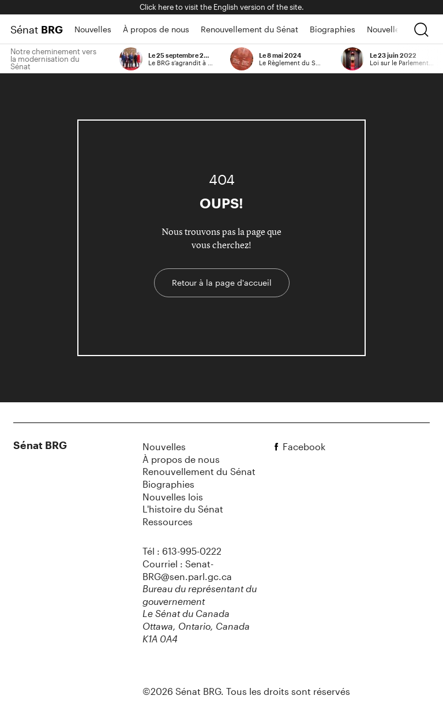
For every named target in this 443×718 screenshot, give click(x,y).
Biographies (332, 29)
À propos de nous (156, 29)
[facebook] (278, 446)
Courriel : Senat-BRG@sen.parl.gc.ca (187, 570)
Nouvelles (92, 29)
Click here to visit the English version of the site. (222, 7)
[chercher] (421, 29)
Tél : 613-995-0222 (182, 550)
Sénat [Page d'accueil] (36, 29)
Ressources (167, 521)
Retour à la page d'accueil (222, 282)
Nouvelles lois (393, 29)
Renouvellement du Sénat (249, 29)
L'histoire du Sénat (182, 508)
